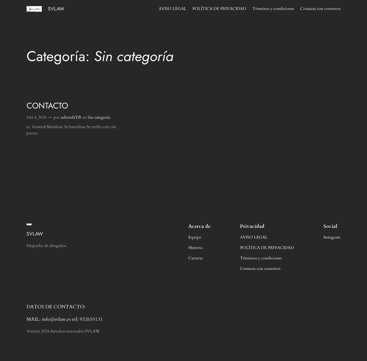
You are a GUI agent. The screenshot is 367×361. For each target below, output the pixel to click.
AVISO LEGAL (172, 8)
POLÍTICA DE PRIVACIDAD (219, 8)
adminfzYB (71, 117)
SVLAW (56, 8)
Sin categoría (99, 117)
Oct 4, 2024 (36, 117)
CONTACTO (47, 105)
